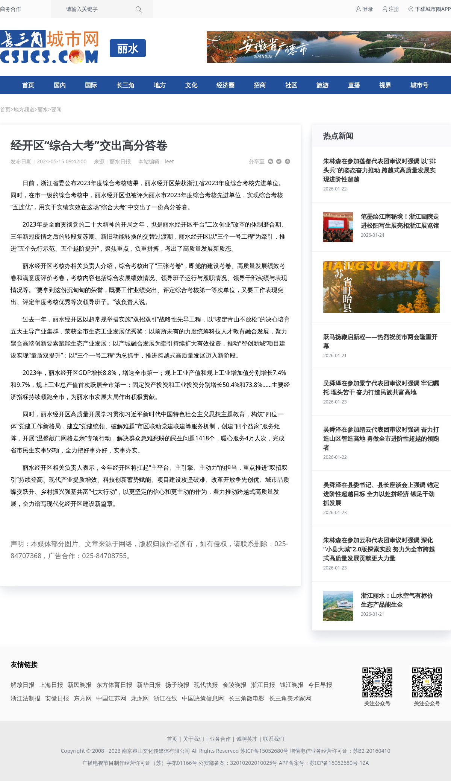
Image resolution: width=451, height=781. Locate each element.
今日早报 (320, 685)
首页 (28, 85)
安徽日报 (57, 698)
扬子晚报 (177, 685)
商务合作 (10, 8)
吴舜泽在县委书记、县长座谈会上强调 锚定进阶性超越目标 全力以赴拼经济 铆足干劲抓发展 (381, 494)
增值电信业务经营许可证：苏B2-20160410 (340, 750)
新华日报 (149, 685)
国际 (91, 85)
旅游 (322, 85)
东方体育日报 (114, 685)
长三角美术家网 (290, 698)
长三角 (126, 85)
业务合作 (220, 738)
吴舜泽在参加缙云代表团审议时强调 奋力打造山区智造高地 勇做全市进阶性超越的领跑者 (381, 438)
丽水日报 (120, 161)
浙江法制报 (26, 698)
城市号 (419, 85)
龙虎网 (140, 698)
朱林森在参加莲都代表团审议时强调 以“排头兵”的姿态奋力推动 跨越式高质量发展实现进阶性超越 (379, 170)
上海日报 (51, 685)
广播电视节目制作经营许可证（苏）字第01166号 (140, 762)
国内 (60, 85)
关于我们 (193, 738)
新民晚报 (80, 685)
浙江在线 (165, 698)
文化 (191, 85)
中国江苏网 (111, 698)
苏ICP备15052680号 (264, 750)
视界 (385, 85)
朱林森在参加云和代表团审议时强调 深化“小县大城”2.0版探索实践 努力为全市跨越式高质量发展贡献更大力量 (379, 549)
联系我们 (273, 738)
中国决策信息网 (203, 698)
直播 (354, 85)
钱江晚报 (292, 685)
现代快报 (206, 685)
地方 (160, 85)
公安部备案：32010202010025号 (238, 762)
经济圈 (225, 85)
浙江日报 (263, 685)
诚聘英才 (246, 738)
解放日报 (23, 685)
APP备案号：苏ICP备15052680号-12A (324, 762)
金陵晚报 (234, 685)
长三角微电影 (247, 698)
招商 (260, 85)
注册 (391, 8)
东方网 (83, 698)
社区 (291, 85)
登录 (364, 8)
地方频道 (24, 109)
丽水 (43, 109)
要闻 (56, 109)
